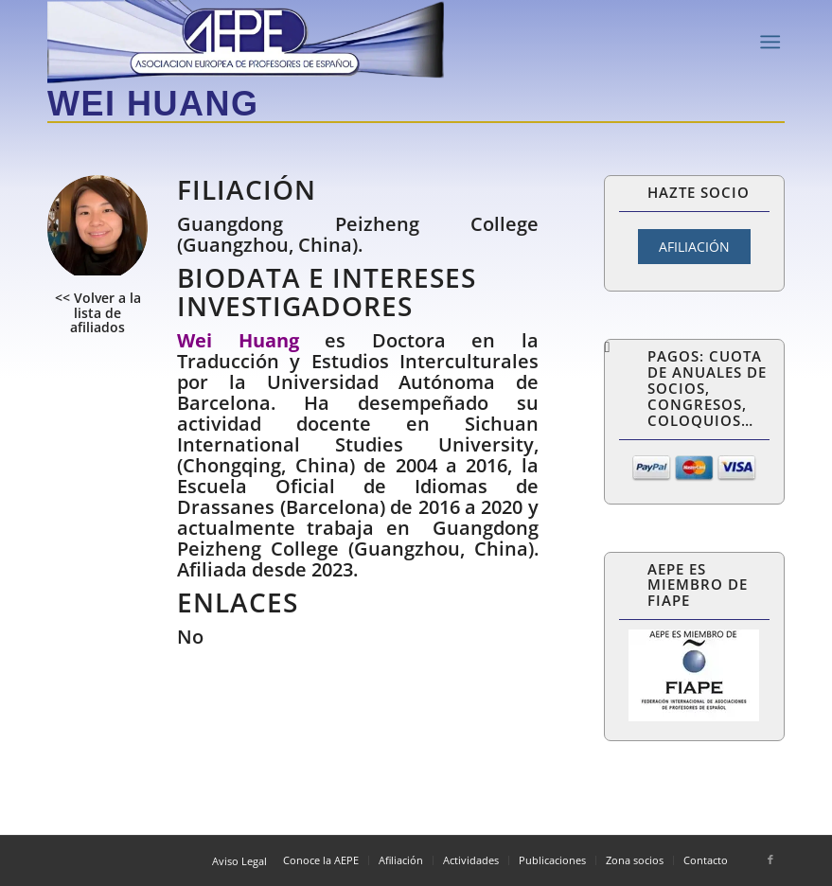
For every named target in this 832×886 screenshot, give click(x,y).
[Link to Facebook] (770, 859)
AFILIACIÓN (694, 247)
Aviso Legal (239, 861)
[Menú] (770, 42)
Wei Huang (153, 103)
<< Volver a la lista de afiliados (98, 312)
